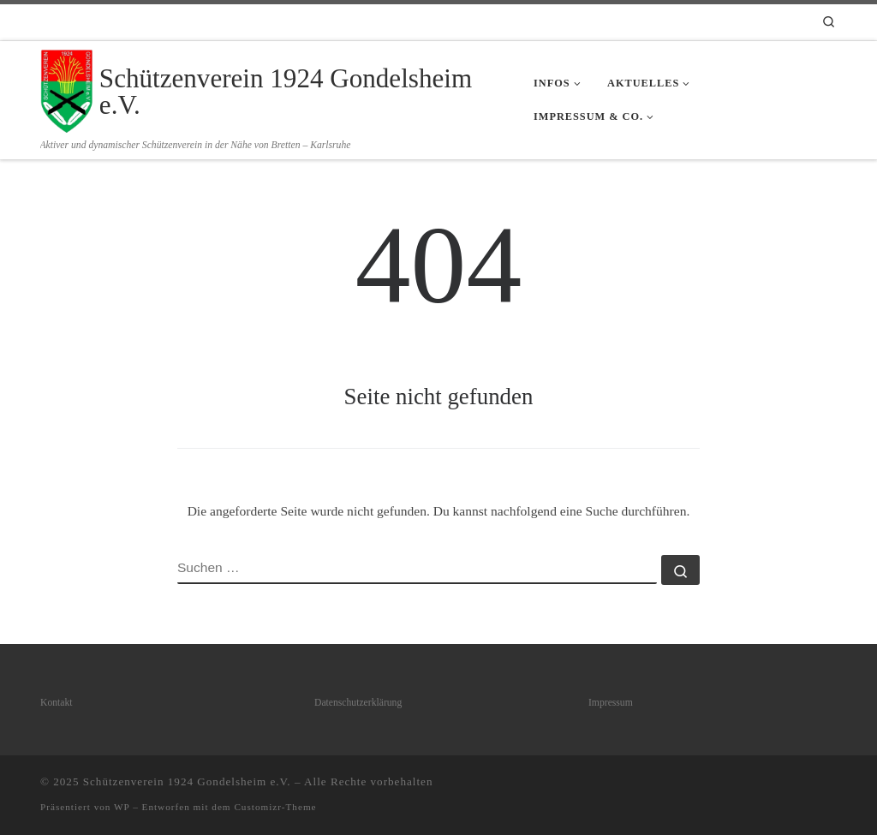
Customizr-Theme (275, 807)
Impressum (610, 702)
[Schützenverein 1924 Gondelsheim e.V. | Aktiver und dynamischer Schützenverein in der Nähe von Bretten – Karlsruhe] (66, 89)
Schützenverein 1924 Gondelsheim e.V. (187, 781)
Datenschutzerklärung (358, 702)
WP (121, 807)
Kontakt (56, 702)
